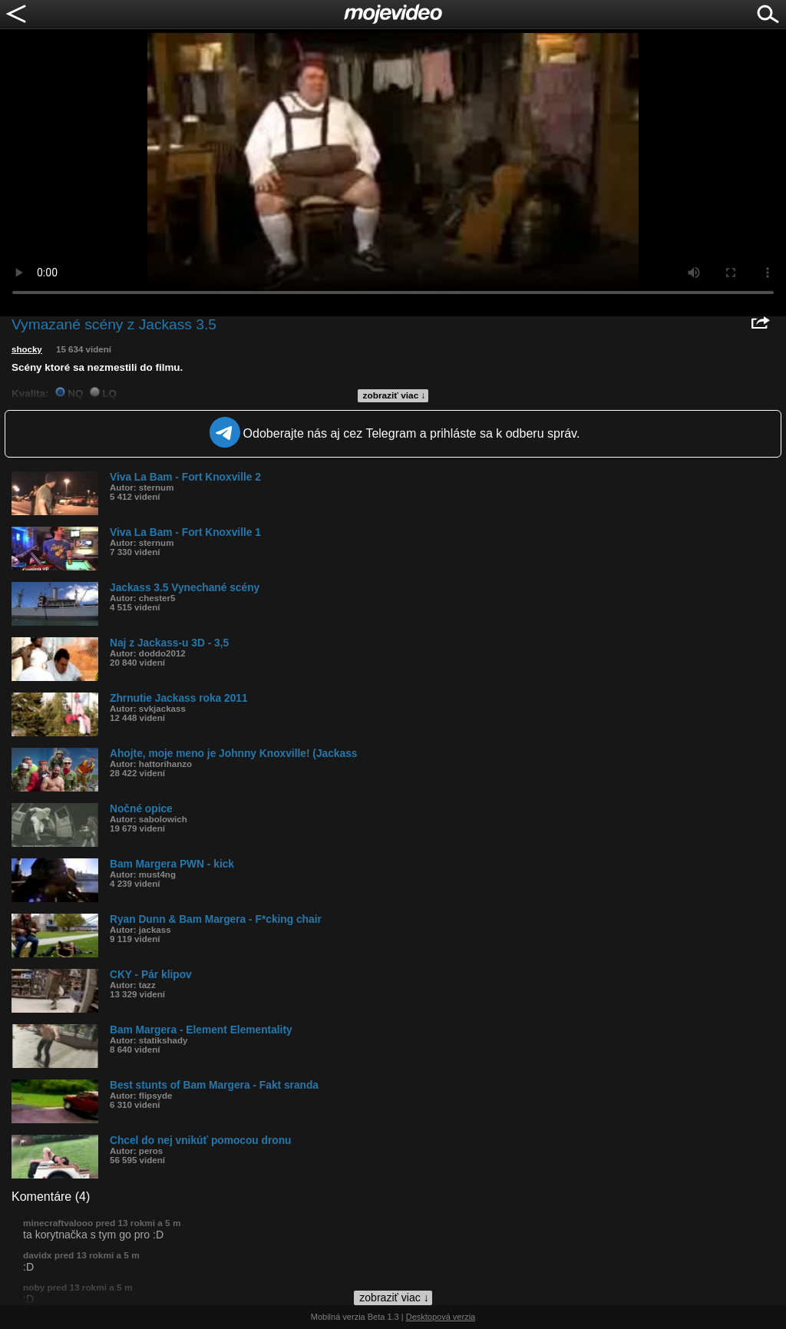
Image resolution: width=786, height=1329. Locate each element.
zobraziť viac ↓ (394, 395)
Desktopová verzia (441, 1316)
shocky (27, 349)
